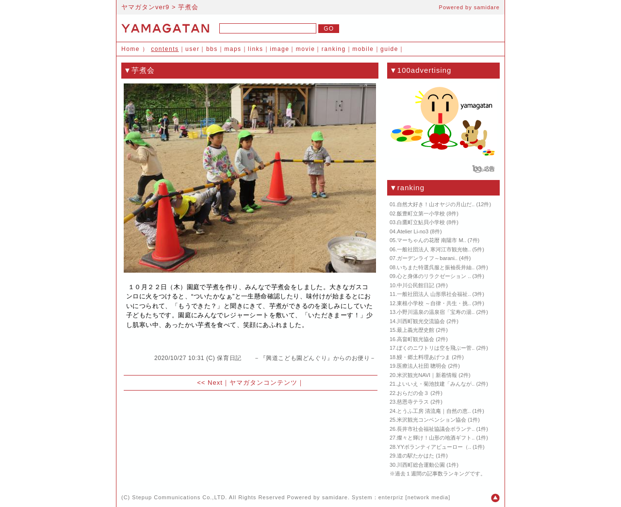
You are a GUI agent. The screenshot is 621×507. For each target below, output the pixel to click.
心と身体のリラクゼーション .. (434, 276)
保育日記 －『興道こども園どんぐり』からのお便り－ (296, 358)
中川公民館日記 (415, 285)
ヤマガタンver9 (145, 7)
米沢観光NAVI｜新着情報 (427, 375)
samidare (487, 7)
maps (232, 49)
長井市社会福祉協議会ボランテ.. (435, 429)
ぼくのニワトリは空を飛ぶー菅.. (435, 348)
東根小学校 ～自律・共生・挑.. (434, 303)
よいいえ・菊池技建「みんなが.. (435, 384)
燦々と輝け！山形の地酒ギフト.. (435, 438)
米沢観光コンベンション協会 (431, 420)
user (192, 49)
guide (389, 49)
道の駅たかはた (415, 455)
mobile (363, 49)
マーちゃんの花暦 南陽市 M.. (431, 240)
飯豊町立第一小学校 (421, 213)
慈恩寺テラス (413, 402)
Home (130, 49)
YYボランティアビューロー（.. (434, 447)
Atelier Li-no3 (412, 231)
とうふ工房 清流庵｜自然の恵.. (434, 411)
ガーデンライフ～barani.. (427, 258)
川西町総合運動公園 (421, 465)
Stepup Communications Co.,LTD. (179, 497)
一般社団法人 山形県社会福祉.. (434, 294)
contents (165, 49)
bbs (212, 49)
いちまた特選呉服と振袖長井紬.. (435, 267)
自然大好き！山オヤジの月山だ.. (435, 204)
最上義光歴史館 (415, 330)
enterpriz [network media (413, 497)
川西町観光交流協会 (421, 321)
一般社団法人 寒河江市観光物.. (434, 249)
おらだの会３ (413, 393)
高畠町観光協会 (415, 339)
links (255, 49)
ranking (334, 49)
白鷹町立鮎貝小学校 (421, 222)
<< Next (210, 382)
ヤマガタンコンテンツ (263, 382)
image (279, 49)
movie (305, 49)
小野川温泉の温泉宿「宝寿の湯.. (435, 312)
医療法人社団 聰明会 (421, 366)
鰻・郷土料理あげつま (423, 357)
